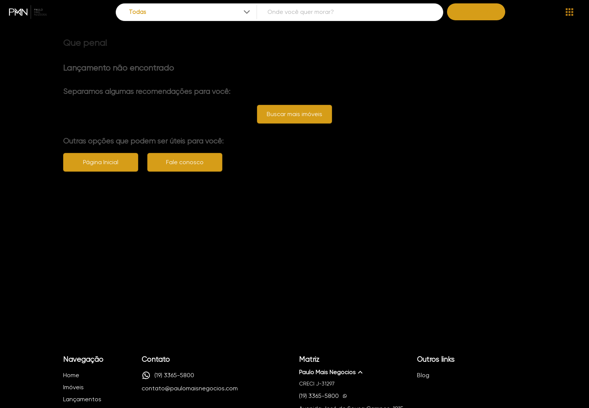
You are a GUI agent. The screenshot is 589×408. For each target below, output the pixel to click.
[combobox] (190, 12)
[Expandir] (247, 12)
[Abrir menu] (569, 12)
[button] (353, 372)
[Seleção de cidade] (190, 12)
